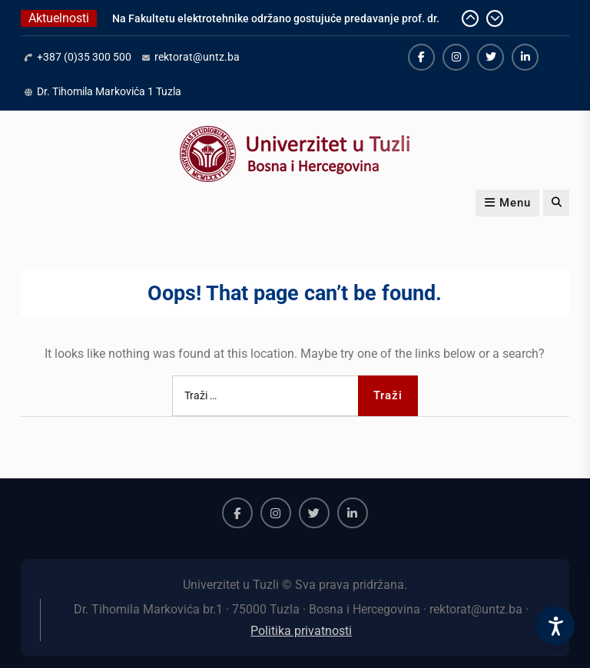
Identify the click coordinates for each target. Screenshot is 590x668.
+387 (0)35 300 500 (84, 57)
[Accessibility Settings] (555, 626)
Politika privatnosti (301, 630)
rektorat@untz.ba (197, 57)
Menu (507, 203)
